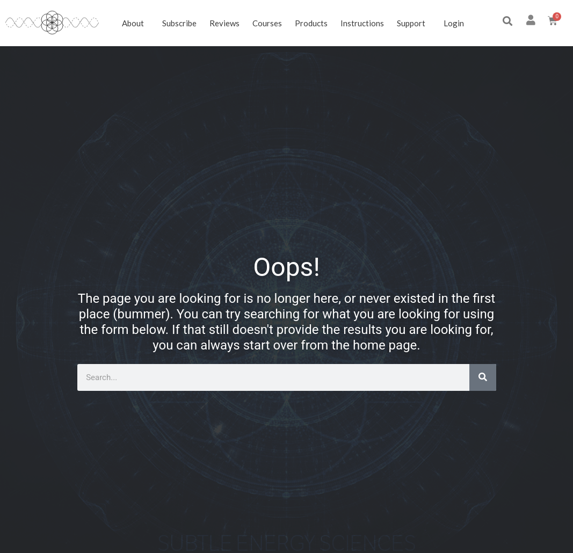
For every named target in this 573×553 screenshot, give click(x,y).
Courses (267, 23)
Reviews (224, 23)
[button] (508, 21)
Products (311, 23)
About (135, 23)
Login (454, 23)
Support (414, 23)
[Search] (482, 377)
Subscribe (179, 23)
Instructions (362, 23)
